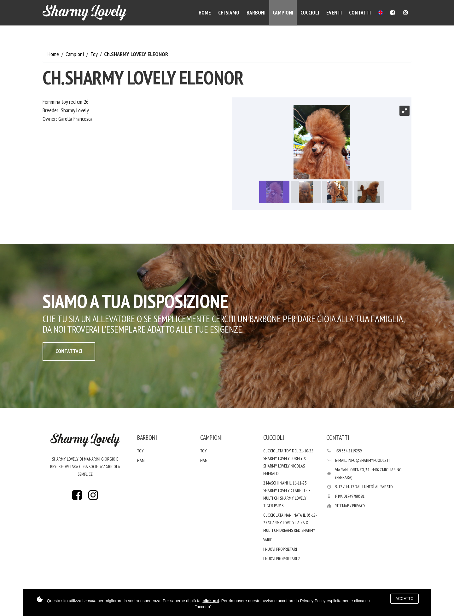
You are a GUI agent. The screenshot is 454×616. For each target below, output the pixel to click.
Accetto (404, 598)
